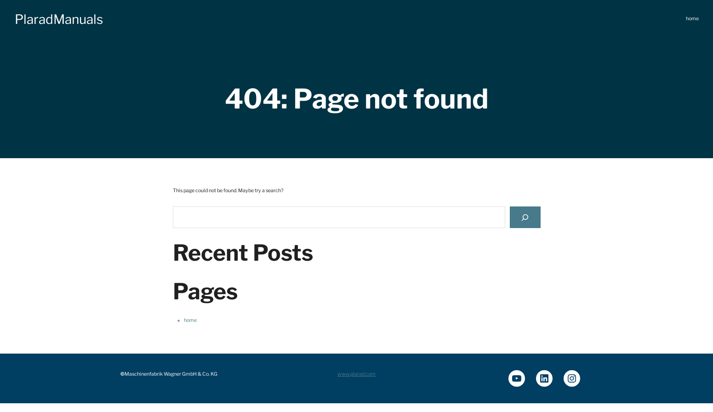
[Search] (525, 217)
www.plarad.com (356, 374)
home (190, 320)
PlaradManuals (59, 19)
